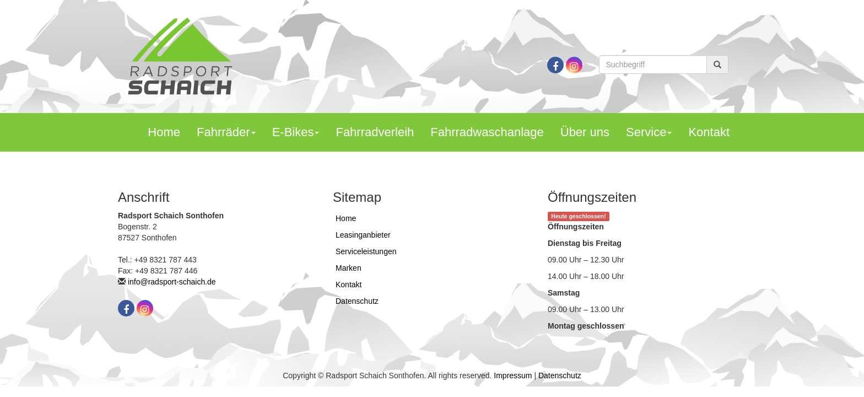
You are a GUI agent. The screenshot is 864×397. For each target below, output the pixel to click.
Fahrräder (226, 132)
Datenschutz (357, 301)
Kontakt (709, 132)
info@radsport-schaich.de (172, 281)
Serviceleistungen (366, 251)
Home (164, 132)
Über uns (584, 132)
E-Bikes (296, 132)
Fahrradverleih (375, 132)
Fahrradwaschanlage (486, 132)
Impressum (513, 375)
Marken (348, 268)
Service (649, 132)
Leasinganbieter (363, 234)
